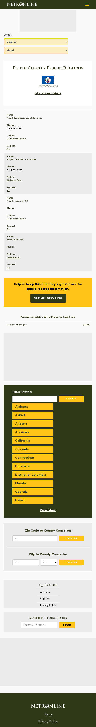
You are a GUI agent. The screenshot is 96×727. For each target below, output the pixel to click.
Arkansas (58, 415)
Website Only (14, 180)
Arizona (21, 415)
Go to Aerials (14, 257)
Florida (57, 440)
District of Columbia (23, 443)
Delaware (59, 432)
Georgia (21, 453)
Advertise (45, 545)
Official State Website (48, 93)
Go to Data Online (16, 138)
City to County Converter (48, 507)
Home (48, 667)
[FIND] (86, 325)
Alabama (22, 406)
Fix (8, 149)
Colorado (58, 423)
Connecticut (24, 432)
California (22, 423)
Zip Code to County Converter (48, 483)
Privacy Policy (48, 558)
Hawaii (57, 453)
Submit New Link (48, 298)
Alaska (57, 406)
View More (48, 463)
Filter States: (22, 392)
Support (45, 551)
